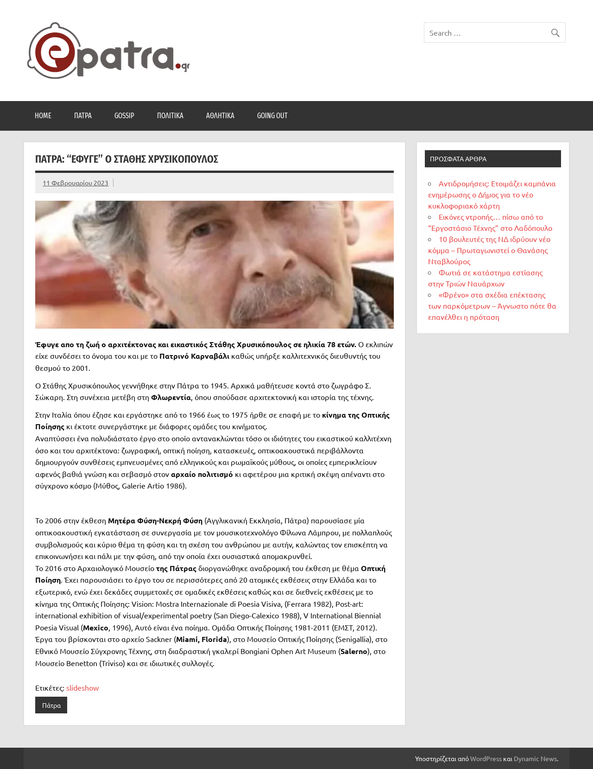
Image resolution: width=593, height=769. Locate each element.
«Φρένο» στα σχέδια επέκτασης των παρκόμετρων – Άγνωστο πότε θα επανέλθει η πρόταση (492, 305)
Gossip (124, 115)
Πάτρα (83, 115)
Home (43, 115)
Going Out (272, 115)
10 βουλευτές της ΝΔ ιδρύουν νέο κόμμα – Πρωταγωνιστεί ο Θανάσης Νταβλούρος (489, 250)
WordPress (486, 758)
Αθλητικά (220, 115)
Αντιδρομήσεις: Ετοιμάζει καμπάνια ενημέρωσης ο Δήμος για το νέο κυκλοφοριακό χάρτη (492, 194)
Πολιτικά (170, 115)
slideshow (82, 687)
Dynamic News (535, 758)
